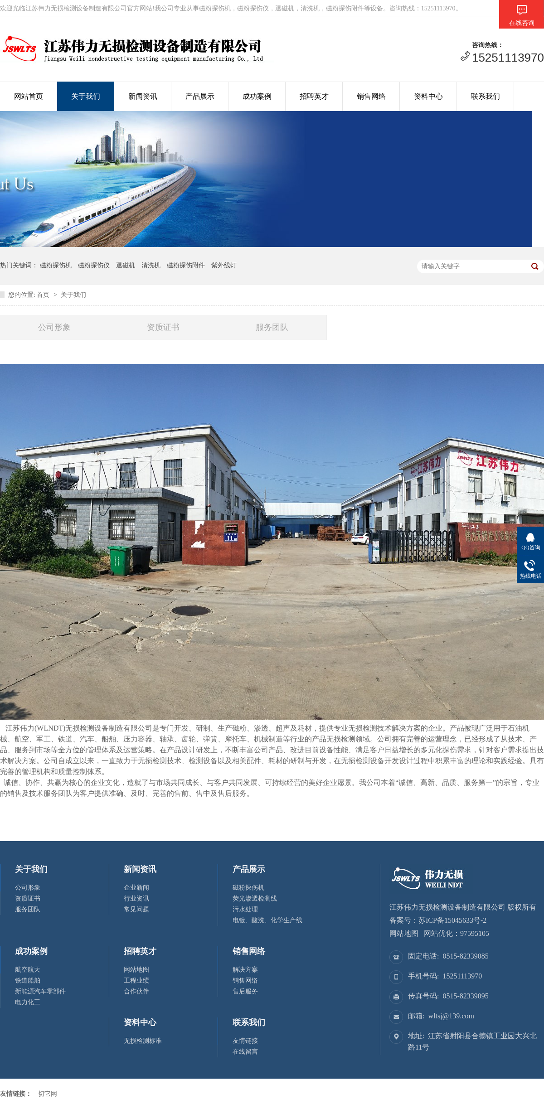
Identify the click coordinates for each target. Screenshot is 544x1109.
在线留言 (245, 1051)
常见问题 (136, 909)
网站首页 (28, 96)
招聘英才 (314, 96)
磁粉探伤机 (248, 887)
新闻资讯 (142, 96)
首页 (43, 294)
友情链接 (245, 1040)
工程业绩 (136, 980)
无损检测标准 (143, 1040)
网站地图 (136, 969)
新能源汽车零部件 (40, 991)
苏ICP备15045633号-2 (452, 920)
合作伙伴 (136, 991)
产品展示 (199, 96)
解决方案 (245, 969)
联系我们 (485, 96)
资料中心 (428, 96)
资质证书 (163, 327)
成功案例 (257, 96)
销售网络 (371, 96)
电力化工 (27, 1002)
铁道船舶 (27, 980)
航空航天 (27, 969)
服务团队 (272, 327)
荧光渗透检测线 (255, 898)
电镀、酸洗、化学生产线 (267, 920)
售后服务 (245, 991)
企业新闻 (136, 887)
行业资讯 (136, 898)
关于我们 (85, 96)
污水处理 (245, 909)
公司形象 (54, 327)
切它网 (47, 1093)
